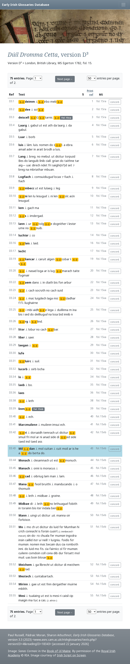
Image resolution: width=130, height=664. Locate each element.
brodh (48, 149)
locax (57, 177)
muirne (72, 584)
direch (36, 165)
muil (21, 557)
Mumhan (70, 527)
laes (21, 393)
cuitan (48, 449)
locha (40, 369)
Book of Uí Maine (59, 651)
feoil (38, 484)
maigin (22, 600)
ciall (48, 161)
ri (61, 596)
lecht (22, 251)
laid (35, 243)
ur (29, 224)
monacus (49, 468)
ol (61, 549)
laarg (61, 125)
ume (21, 228)
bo (30, 385)
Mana (22, 484)
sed (27, 314)
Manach (24, 468)
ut (40, 125)
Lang (22, 156)
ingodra (71, 536)
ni (52, 196)
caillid (29, 540)
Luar (21, 137)
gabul (34, 125)
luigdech (40, 298)
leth (31, 401)
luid (56, 527)
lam (46, 476)
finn (49, 584)
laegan (23, 345)
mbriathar (36, 169)
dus (58, 544)
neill (45, 540)
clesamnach (41, 460)
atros (52, 600)
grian (55, 161)
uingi (33, 515)
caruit (42, 259)
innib (67, 314)
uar (28, 165)
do (51, 145)
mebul (45, 156)
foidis (65, 540)
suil (37, 361)
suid (60, 290)
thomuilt (24, 489)
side (53, 437)
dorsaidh (36, 433)
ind (28, 441)
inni (20, 549)
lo (19, 377)
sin (29, 536)
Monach (24, 460)
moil (65, 449)
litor (21, 329)
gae (34, 584)
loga (40, 271)
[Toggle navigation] (123, 4)
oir (68, 515)
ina (75, 310)
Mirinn (23, 584)
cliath (49, 282)
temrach (49, 433)
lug (53, 271)
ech (30, 417)
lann (21, 224)
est (45, 125)
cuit (58, 449)
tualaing (34, 596)
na (50, 314)
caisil (65, 596)
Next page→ (65, 79)
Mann (22, 515)
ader (29, 149)
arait (40, 149)
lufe (21, 353)
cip (71, 596)
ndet (44, 165)
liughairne (31, 303)
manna (61, 515)
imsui (55, 425)
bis (56, 282)
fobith (73, 504)
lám (29, 145)
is (49, 271)
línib (42, 161)
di (58, 437)
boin (34, 557)
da (55, 125)
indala (46, 508)
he (76, 449)
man (53, 476)
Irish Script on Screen (71, 655)
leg (58, 188)
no (38, 156)
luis (20, 145)
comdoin (34, 553)
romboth (72, 544)
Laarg (22, 125)
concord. (114, 102)
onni (36, 468)
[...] (22, 101)
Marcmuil (27, 425)
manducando (63, 484)
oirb (34, 369)
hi (78, 527)
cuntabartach (44, 576)
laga (50, 298)
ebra (69, 145)
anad (46, 437)
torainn (26, 508)
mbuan (49, 169)
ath (50, 125)
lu (34, 196)
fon (60, 282)
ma (37, 208)
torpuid (70, 156)
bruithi (46, 484)
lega (50, 310)
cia (63, 544)
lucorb (22, 369)
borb (32, 137)
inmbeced (66, 531)
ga (37, 565)
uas (28, 557)
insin (21, 540)
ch (33, 527)
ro (38, 536)
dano (35, 282)
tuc (35, 600)
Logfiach (24, 177)
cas (43, 600)
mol (32, 437)
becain (50, 544)
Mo (20, 527)
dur (61, 553)
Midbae (23, 504)
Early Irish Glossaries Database (25, 4)
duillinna (62, 310)
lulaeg (48, 188)
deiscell (23, 117)
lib (21, 337)
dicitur (59, 156)
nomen (44, 145)
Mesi (21, 596)
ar (45, 271)
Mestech (24, 576)
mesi (56, 596)
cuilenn (23, 553)
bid (61, 314)
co (33, 235)
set (70, 165)
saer (31, 337)
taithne (69, 161)
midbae (42, 496)
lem (21, 208)
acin (72, 196)
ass (40, 441)
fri (49, 165)
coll (43, 553)
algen (50, 259)
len (30, 196)
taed (21, 441)
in (35, 149)
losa (55, 314)
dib (55, 553)
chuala (45, 536)
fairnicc (54, 549)
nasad (32, 271)
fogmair (23, 275)
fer (52, 536)
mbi (29, 310)
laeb (21, 385)
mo (29, 527)
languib (34, 161)
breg (32, 156)
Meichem (25, 565)
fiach (67, 177)
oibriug (38, 476)
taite (76, 271)
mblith (22, 589)
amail (22, 149)
